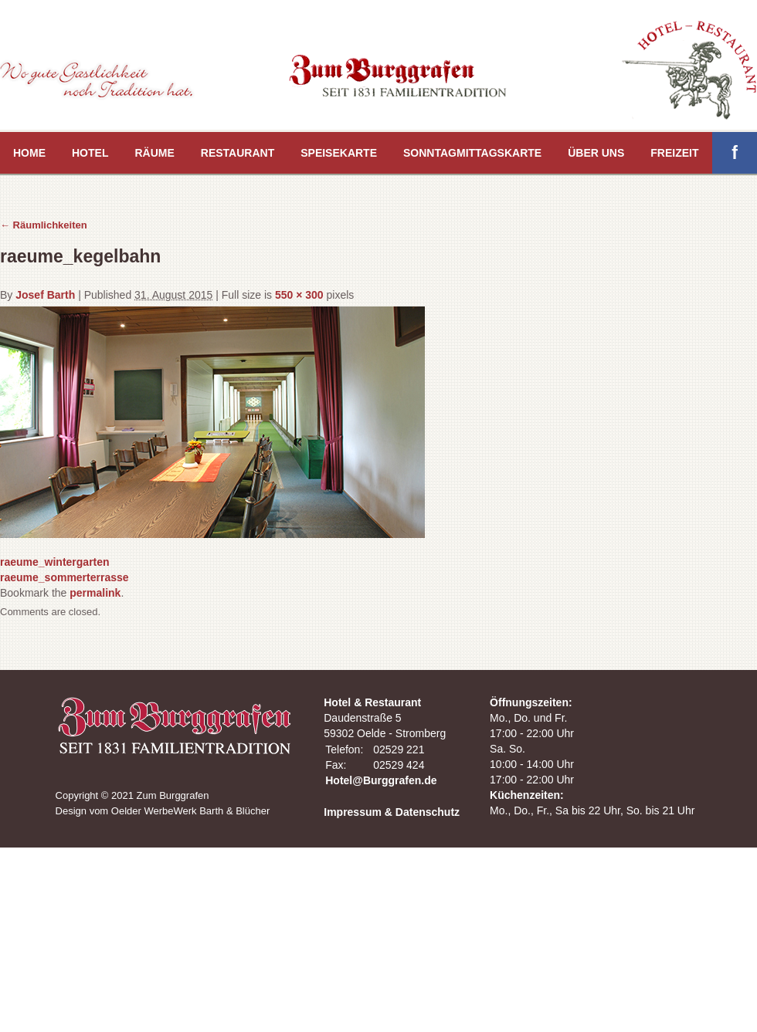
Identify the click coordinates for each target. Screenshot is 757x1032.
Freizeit (674, 153)
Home (29, 153)
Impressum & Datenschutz (392, 812)
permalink (95, 593)
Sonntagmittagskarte (472, 153)
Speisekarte (338, 153)
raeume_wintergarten (55, 562)
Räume (154, 153)
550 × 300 (299, 295)
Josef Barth (45, 295)
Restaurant (237, 153)
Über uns (596, 153)
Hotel (90, 153)
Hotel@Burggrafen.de (380, 780)
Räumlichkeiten (43, 225)
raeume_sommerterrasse (64, 577)
